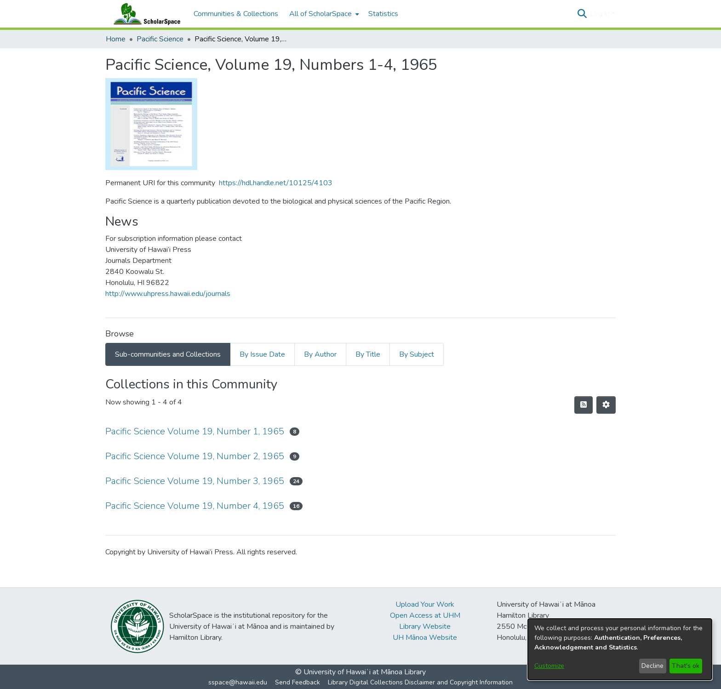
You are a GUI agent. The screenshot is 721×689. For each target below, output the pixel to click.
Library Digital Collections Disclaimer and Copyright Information (420, 682)
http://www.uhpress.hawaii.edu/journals (167, 294)
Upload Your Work (424, 604)
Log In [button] (601, 14)
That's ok (685, 665)
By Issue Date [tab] (262, 354)
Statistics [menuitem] (383, 14)
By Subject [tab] (416, 354)
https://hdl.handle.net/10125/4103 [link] (275, 183)
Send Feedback (297, 682)
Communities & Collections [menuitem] (236, 14)
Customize (549, 665)
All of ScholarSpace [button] (320, 14)
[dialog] (620, 649)
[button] (582, 13)
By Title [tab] (367, 354)
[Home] (144, 13)
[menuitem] (323, 14)
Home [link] (116, 39)
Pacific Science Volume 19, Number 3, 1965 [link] (194, 481)
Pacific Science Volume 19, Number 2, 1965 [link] (194, 456)
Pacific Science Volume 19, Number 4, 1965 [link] (194, 506)
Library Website (425, 626)
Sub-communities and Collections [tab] (168, 354)
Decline (652, 665)
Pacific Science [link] (160, 39)
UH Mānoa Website (425, 637)
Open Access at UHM (425, 615)
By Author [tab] (320, 354)
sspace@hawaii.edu (237, 682)
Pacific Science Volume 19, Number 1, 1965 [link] (194, 431)
